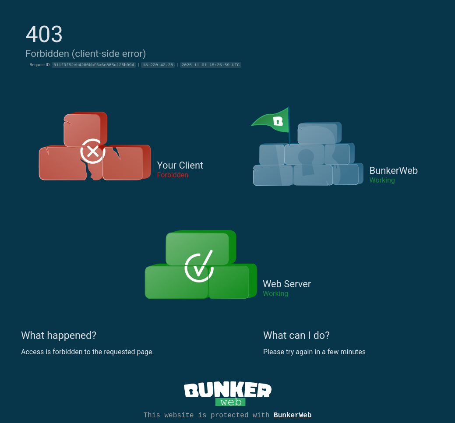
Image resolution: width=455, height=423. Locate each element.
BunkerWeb (292, 414)
